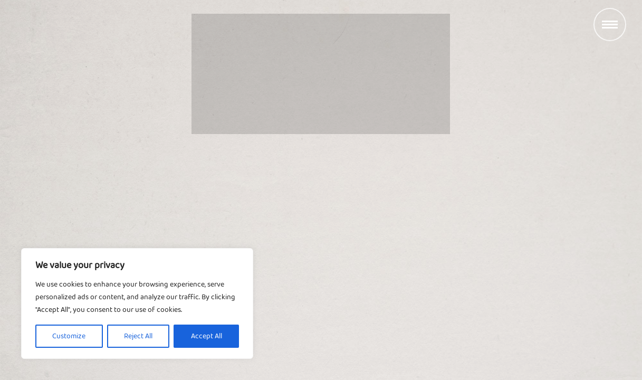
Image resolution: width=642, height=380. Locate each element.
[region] (137, 303)
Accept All (206, 336)
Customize (68, 336)
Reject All (138, 336)
